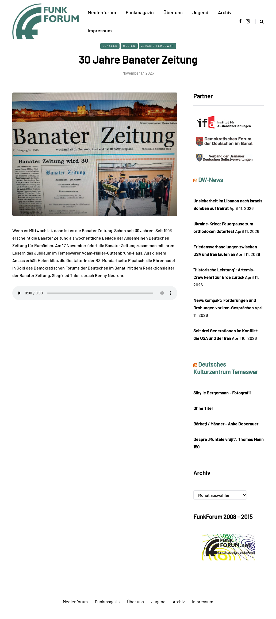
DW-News (210, 179)
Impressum (100, 30)
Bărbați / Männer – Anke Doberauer (225, 423)
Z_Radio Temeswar (157, 45)
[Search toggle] (259, 21)
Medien (129, 45)
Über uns (173, 12)
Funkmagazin (140, 12)
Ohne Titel (203, 408)
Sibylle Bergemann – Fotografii (222, 392)
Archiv (225, 12)
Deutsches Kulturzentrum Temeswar (225, 368)
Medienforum (102, 12)
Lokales (109, 45)
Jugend (200, 12)
